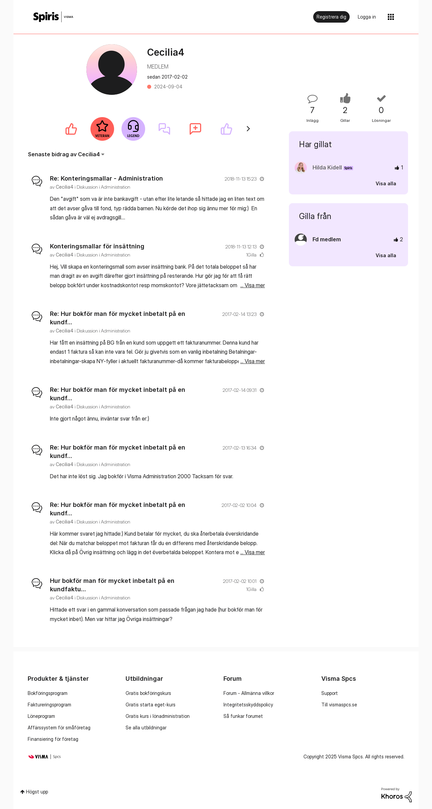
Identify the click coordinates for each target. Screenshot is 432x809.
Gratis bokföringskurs (148, 693)
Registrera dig (331, 17)
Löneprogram (41, 716)
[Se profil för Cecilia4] (65, 187)
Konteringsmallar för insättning (97, 246)
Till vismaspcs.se (339, 704)
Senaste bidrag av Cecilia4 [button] (64, 154)
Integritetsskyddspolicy (248, 704)
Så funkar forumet (243, 716)
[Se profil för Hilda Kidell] (327, 167)
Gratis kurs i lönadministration (158, 716)
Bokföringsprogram (48, 693)
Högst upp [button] (37, 791)
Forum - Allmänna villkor (248, 693)
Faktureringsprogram (49, 704)
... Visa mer (252, 217)
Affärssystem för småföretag (59, 727)
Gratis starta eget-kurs (151, 704)
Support (329, 693)
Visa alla (386, 183)
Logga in (367, 17)
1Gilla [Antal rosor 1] (251, 255)
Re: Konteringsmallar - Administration (106, 178)
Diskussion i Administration (103, 187)
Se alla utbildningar (146, 727)
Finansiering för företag (53, 739)
